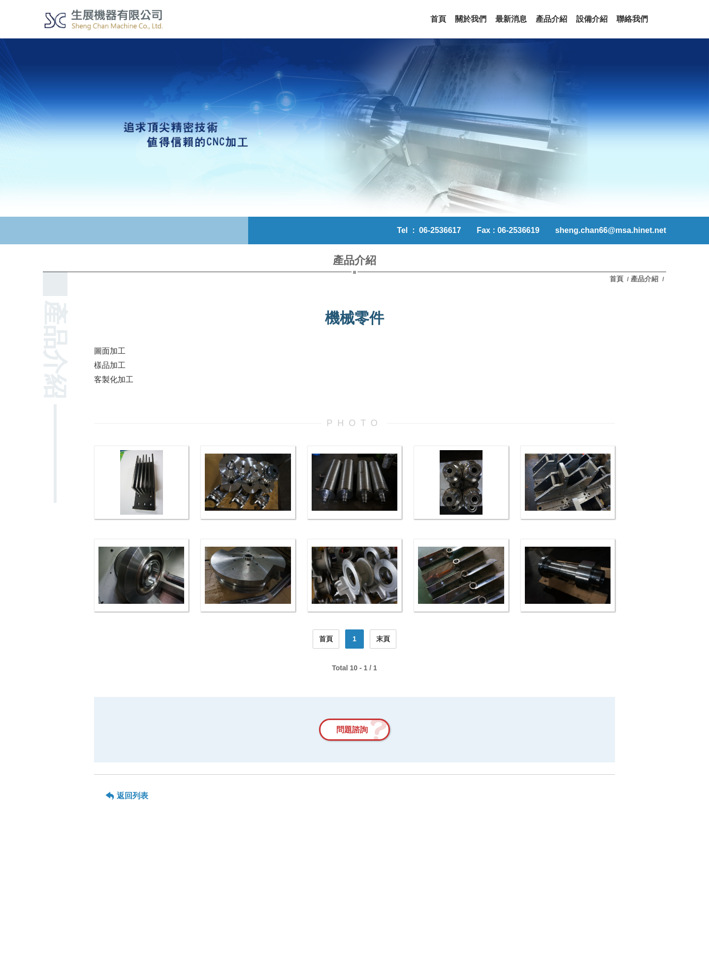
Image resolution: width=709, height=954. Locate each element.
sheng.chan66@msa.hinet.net (610, 230)
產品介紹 (644, 279)
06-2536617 (440, 230)
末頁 (383, 639)
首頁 (617, 279)
